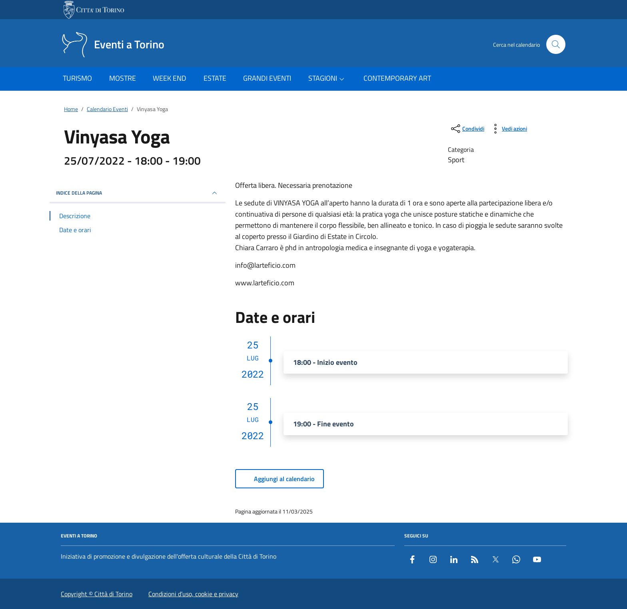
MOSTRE (122, 78)
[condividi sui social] (467, 128)
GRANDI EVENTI (267, 78)
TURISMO (77, 78)
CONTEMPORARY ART (397, 78)
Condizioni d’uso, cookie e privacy (193, 594)
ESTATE (215, 78)
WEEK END (169, 78)
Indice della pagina (137, 193)
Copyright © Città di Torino (96, 594)
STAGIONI (327, 78)
